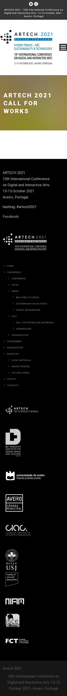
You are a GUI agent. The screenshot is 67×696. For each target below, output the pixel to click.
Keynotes (13, 354)
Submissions (23, 329)
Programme (14, 341)
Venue (15, 291)
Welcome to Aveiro (27, 297)
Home (10, 266)
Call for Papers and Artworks (35, 322)
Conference (14, 272)
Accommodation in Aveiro (31, 304)
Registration (15, 348)
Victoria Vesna (21, 373)
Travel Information (28, 310)
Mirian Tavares (21, 366)
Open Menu (63, 47)
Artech (11, 379)
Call (14, 316)
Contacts (13, 385)
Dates (15, 285)
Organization (20, 335)
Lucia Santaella (21, 360)
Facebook (11, 216)
